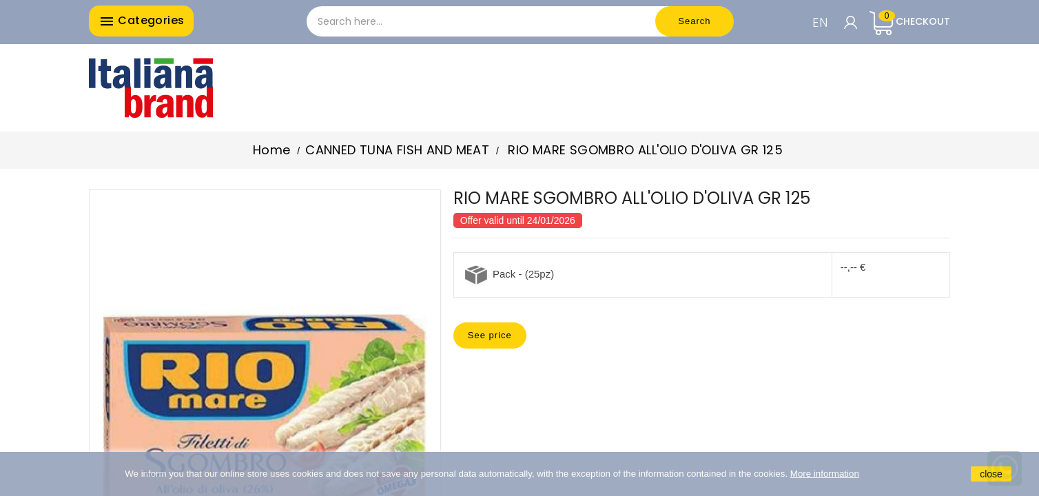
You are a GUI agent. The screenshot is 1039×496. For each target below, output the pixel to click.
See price (490, 335)
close (991, 473)
